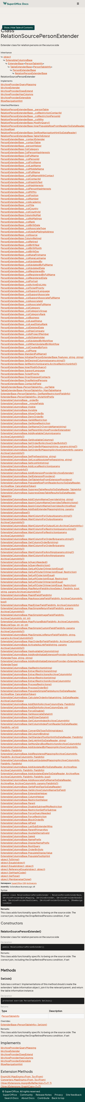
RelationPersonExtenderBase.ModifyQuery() (25, 122)
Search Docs (11, 1098)
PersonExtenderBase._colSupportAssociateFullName (30, 297)
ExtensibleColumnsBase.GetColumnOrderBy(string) (29, 542)
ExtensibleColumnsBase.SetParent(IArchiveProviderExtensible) (35, 430)
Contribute (43, 1098)
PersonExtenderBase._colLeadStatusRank (24, 324)
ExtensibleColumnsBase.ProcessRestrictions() (26, 684)
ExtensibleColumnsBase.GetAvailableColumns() (27, 439)
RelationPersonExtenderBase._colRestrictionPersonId (30, 116)
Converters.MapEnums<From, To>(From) (23, 1079)
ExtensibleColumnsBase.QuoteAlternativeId (25, 833)
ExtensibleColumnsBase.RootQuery (20, 846)
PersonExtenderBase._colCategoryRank (23, 314)
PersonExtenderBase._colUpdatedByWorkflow (27, 340)
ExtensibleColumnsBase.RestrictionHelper (24, 799)
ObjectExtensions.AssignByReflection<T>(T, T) (26, 1083)
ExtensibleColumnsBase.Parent (18, 803)
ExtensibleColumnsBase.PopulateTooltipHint (25, 856)
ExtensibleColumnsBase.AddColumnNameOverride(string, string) (37, 499)
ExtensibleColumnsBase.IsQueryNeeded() (24, 562)
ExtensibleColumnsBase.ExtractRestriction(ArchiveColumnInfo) (36, 681)
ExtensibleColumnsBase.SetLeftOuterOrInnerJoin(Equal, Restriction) (38, 585)
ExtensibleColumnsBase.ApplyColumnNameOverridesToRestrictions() (39, 502)
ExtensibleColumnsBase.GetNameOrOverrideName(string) (33, 426)
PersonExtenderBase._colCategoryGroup (24, 310)
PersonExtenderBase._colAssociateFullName (26, 304)
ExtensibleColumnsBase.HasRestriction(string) (26, 667)
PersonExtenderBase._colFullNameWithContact (27, 175)
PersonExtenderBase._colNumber (20, 198)
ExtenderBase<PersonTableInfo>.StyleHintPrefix (27, 396)
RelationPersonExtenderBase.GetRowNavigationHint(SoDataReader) (38, 132)
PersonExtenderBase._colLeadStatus (21, 320)
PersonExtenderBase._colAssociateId (22, 301)
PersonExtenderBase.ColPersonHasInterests (25, 152)
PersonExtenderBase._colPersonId (20, 159)
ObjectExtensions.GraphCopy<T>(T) (21, 1086)
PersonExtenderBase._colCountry (19, 208)
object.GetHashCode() (13, 872)
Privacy (59, 1094)
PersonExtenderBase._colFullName (20, 172)
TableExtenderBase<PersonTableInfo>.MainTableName (31, 390)
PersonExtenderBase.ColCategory (20, 149)
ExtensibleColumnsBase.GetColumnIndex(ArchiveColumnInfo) (35, 720)
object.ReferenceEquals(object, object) (23, 869)
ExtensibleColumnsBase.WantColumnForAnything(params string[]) (37, 552)
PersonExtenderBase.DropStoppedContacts (25, 377)
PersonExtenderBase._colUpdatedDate (23, 268)
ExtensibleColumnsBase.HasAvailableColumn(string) (30, 651)
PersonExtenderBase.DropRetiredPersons (24, 380)
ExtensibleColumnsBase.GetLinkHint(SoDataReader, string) (33, 740)
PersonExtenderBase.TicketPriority (20, 373)
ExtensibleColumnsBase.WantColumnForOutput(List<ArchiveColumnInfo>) (42, 525)
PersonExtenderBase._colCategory (20, 307)
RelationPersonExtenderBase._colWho (22, 119)
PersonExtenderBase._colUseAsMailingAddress (27, 231)
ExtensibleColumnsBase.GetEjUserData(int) (25, 717)
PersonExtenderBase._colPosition (19, 195)
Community (26, 1094)
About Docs (27, 1098)
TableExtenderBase (21, 66)
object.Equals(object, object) (17, 866)
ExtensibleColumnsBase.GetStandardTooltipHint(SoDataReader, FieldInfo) (42, 737)
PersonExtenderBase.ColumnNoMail (21, 215)
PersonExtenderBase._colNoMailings (21, 218)
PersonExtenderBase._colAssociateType (23, 228)
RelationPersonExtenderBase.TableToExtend (25, 135)
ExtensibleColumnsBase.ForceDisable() (22, 710)
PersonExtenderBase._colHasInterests (22, 185)
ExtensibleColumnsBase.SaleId (18, 836)
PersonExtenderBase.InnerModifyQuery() (23, 367)
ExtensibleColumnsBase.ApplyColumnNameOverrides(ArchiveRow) (38, 505)
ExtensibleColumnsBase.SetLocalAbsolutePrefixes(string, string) (36, 459)
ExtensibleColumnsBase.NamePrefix (21, 839)
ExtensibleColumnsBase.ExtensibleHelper (24, 793)
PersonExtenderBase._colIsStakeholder (23, 337)
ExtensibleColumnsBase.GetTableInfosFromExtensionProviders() (36, 479)
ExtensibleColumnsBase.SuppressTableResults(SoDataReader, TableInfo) (41, 489)
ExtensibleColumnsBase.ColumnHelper (22, 796)
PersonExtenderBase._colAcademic (21, 202)
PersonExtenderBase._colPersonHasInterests (26, 188)
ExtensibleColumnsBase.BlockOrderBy (22, 819)
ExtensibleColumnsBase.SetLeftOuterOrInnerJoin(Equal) (32, 582)
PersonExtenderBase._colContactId (21, 178)
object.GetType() (10, 876)
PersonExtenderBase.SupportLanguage (23, 370)
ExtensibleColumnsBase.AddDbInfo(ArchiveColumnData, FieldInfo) (38, 704)
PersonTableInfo (34, 63)
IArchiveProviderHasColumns (17, 94)
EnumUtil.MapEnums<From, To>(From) (22, 1076)
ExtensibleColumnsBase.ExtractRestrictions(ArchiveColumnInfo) (36, 674)
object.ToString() (10, 859)
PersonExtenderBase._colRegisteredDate (24, 278)
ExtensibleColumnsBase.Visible (18, 406)
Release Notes (44, 1094)
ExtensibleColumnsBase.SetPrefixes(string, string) (28, 456)
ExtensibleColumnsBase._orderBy (20, 400)
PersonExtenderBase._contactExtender (23, 139)
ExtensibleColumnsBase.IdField (18, 823)
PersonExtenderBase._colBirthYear (20, 245)
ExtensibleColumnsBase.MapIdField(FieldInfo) (26, 595)
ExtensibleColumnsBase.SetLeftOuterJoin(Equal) (28, 575)
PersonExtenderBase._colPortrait (19, 281)
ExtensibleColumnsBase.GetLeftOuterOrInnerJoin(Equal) (32, 568)
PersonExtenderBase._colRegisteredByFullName (28, 274)
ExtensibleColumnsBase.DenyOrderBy (22, 416)
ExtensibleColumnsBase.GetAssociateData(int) (27, 714)
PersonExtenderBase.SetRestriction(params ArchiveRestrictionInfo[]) (39, 363)
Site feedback (74, 1094)
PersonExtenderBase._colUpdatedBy (21, 261)
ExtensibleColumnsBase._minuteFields (22, 403)
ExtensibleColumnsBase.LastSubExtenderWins (26, 826)
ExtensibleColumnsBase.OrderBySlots (22, 849)
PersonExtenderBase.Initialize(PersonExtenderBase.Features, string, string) (42, 357)
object (7, 56)
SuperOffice (17, 883)
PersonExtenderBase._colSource (19, 235)
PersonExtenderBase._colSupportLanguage (25, 291)
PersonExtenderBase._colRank (18, 221)
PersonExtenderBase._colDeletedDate (22, 327)
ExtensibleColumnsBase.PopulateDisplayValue (26, 852)
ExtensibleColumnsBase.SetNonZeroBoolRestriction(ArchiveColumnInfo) (41, 743)
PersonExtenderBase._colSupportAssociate (25, 294)
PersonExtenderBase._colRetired (19, 241)
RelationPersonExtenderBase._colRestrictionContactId (31, 112)
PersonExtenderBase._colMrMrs (18, 192)
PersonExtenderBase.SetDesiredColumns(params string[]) (33, 360)
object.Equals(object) (13, 862)
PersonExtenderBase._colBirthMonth (21, 248)
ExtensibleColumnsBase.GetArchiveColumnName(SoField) (33, 790)
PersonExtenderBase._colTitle (17, 205)
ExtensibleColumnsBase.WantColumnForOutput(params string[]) (36, 515)
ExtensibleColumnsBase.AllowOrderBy (22, 413)
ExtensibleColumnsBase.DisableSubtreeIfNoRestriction (31, 806)
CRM (24, 883)
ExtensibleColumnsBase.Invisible (19, 410)
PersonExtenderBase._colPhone (18, 350)
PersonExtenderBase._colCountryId (20, 211)
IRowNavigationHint (11, 100)
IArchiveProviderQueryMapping (18, 84)
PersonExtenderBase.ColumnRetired (21, 238)
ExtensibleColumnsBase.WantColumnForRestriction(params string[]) (38, 529)
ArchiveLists (32, 883)
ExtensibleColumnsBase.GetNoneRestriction (25, 423)
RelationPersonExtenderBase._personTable (25, 109)
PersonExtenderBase (24, 70)
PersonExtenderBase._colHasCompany (23, 330)
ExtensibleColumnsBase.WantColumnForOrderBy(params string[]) (37, 539)
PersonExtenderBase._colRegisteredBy (23, 271)
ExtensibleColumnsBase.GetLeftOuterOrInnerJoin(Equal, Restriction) (38, 572)
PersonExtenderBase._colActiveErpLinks (23, 284)
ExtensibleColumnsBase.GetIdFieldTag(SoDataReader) (31, 786)
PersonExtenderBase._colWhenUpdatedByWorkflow (30, 344)
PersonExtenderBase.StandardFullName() (24, 353)
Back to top (58, 1098)
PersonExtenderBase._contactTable (21, 142)
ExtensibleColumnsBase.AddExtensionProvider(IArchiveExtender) (37, 472)
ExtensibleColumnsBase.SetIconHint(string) (25, 462)
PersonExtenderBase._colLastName (21, 165)
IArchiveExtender (10, 87)
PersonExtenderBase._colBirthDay (20, 251)
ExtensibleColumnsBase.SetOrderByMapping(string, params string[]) (39, 446)
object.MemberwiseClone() (16, 879)
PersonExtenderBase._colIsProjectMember (25, 334)
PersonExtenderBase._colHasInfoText (21, 182)
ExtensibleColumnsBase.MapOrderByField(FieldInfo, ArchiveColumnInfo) (41, 641)
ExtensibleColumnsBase (19, 60)
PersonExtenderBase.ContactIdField (21, 383)
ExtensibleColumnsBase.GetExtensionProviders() (28, 476)
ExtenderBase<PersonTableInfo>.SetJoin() (24, 1024)
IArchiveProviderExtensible (16, 97)
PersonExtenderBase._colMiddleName (22, 168)
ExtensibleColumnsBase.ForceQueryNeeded (26, 813)
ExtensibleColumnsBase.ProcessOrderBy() (24, 687)
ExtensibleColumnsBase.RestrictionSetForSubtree (28, 809)
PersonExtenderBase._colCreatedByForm (24, 347)
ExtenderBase (16, 63)
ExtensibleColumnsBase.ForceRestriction (24, 816)
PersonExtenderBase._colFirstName (21, 162)
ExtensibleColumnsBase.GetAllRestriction (24, 420)
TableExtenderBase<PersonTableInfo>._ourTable (27, 387)
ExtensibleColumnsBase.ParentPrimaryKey (24, 829)
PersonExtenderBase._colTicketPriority (22, 287)
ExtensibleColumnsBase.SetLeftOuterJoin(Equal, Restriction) (34, 578)
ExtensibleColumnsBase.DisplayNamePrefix (25, 842)
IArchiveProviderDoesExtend (17, 91)
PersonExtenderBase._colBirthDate (20, 225)
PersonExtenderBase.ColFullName (20, 155)
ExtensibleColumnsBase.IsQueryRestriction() (25, 565)
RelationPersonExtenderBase (31, 73)
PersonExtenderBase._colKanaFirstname (23, 254)
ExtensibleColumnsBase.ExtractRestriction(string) (28, 677)
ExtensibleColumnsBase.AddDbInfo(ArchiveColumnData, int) (34, 707)
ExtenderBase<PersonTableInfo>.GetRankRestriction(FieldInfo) (35, 393)
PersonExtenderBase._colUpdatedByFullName (27, 264)
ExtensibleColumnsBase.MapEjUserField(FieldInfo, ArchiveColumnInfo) (40, 605)
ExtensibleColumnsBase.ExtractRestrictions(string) (29, 671)
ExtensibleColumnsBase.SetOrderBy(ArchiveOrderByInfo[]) (34, 443)
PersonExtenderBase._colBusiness (20, 317)
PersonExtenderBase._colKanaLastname (23, 258)
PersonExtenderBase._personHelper (21, 145)
